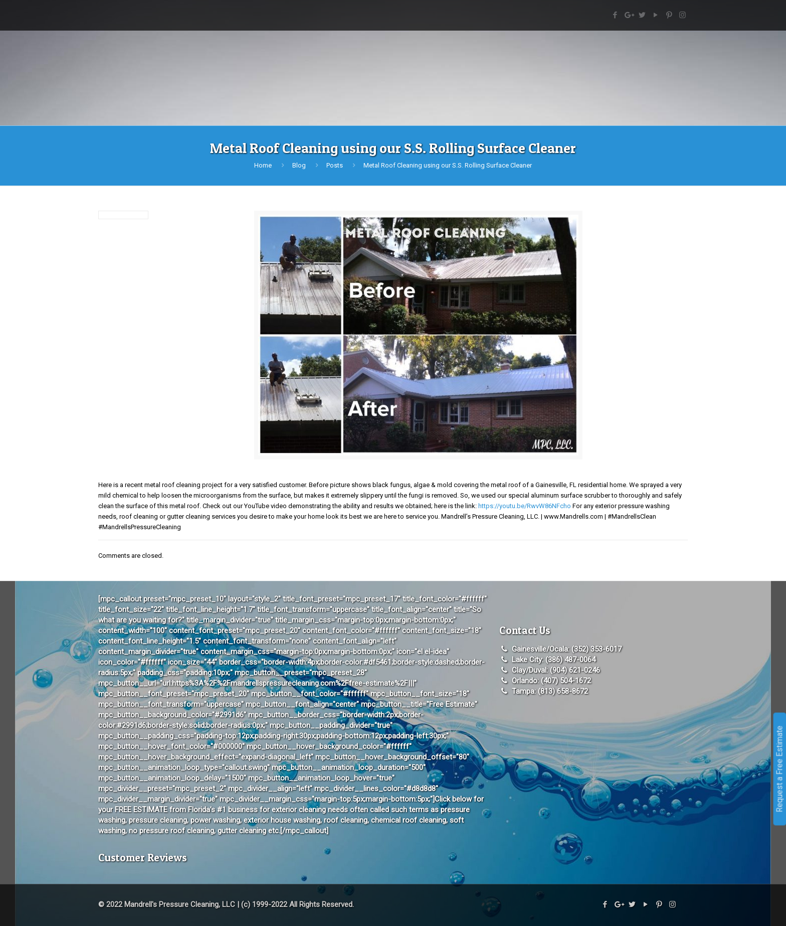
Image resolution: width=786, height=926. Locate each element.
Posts (334, 165)
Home (263, 165)
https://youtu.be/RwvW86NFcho (524, 506)
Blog (299, 165)
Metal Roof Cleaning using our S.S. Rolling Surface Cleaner (447, 165)
